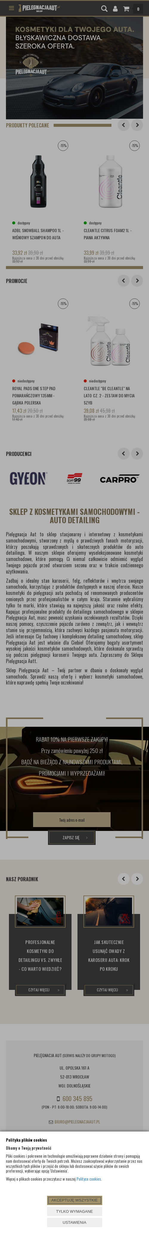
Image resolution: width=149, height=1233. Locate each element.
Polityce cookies (89, 1179)
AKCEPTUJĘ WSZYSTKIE (74, 1200)
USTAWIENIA (74, 1222)
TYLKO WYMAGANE (74, 1211)
